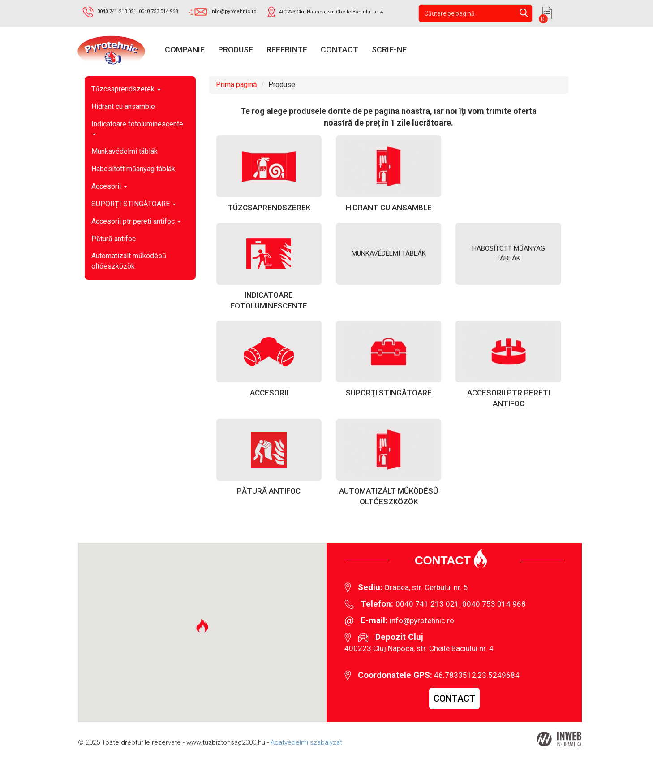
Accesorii (109, 186)
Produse (235, 49)
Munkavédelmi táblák (124, 151)
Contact (339, 49)
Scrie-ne (389, 49)
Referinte (286, 49)
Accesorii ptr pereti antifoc (136, 221)
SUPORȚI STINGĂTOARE (133, 204)
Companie (185, 49)
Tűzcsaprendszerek (126, 89)
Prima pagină (236, 84)
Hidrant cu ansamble (123, 106)
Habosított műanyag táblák (133, 169)
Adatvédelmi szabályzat (306, 742)
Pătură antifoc (113, 238)
